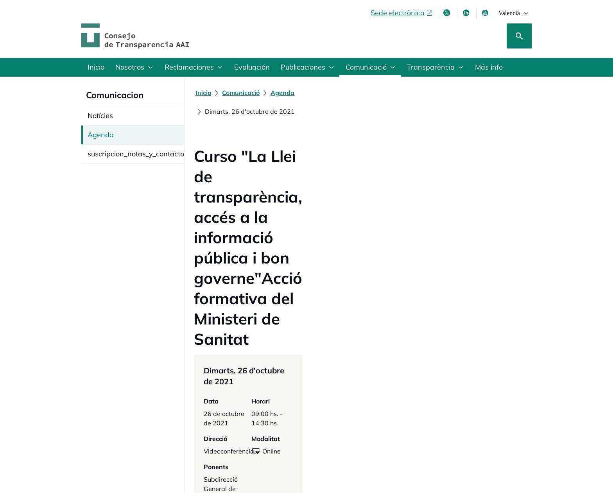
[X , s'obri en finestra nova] (447, 13)
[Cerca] (519, 35)
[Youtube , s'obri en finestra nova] (486, 13)
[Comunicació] (241, 92)
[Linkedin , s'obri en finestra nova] (466, 13)
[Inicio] (203, 92)
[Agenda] (282, 92)
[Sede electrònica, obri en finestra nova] (402, 13)
